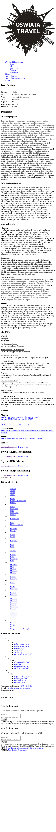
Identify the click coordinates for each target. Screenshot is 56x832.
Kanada (13, 555)
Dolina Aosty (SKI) (21, 678)
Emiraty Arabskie (16, 525)
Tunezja (13, 617)
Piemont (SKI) (19, 682)
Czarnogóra (14, 513)
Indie (12, 545)
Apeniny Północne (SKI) (23, 676)
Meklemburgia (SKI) (21, 668)
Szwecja (13, 609)
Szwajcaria (14, 607)
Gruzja (12, 537)
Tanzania (13, 615)
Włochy (13, 627)
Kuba (12, 561)
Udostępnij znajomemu (9, 447)
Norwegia (13, 579)
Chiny (12, 507)
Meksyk (13, 573)
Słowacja (13, 599)
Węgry (12, 625)
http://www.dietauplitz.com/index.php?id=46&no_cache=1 (22, 438)
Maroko (13, 569)
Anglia (12, 493)
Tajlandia (13, 613)
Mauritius (13, 571)
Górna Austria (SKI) (21, 646)
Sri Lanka (13, 603)
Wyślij (4, 719)
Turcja (12, 619)
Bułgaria (13, 503)
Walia (12, 623)
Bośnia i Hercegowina (18, 501)
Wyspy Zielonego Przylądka (20, 629)
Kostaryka (14, 559)
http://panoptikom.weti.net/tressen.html (15, 425)
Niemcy (13, 577)
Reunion (13, 593)
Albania (13, 489)
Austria (12, 495)
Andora (12, 491)
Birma (12, 499)
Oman (12, 583)
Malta (12, 567)
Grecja (12, 535)
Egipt (12, 523)
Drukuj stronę (23, 447)
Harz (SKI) (18, 664)
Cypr (12, 511)
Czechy (13, 515)
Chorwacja (14, 509)
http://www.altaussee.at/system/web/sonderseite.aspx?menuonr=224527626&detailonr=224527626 (20, 418)
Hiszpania (13, 541)
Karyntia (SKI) (19, 648)
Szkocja (13, 605)
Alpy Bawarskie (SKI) (22, 662)
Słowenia (13, 601)
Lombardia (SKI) (20, 680)
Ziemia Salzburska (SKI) (23, 654)
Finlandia (13, 529)
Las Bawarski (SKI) (21, 666)
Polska (12, 587)
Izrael (12, 547)
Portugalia (14, 589)
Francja (13, 531)
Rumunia (13, 595)
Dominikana (14, 519)
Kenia (12, 557)
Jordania (13, 551)
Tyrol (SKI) (18, 652)
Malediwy (13, 565)
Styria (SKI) (18, 650)
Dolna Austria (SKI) (21, 644)
